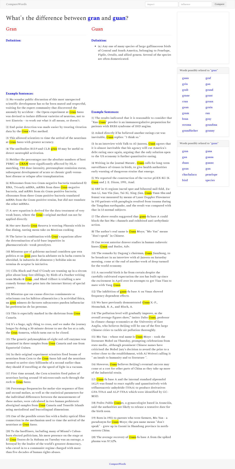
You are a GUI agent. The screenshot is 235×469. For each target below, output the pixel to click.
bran (185, 119)
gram (185, 113)
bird (185, 180)
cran (185, 101)
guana (209, 157)
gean (185, 107)
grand (209, 90)
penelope (211, 174)
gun (208, 168)
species (210, 180)
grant (209, 95)
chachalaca (189, 174)
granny (210, 130)
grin (185, 84)
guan (119, 18)
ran (207, 113)
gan (207, 84)
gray (208, 119)
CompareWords (16, 4)
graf (208, 78)
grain (208, 107)
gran (94, 18)
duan (185, 163)
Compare (219, 4)
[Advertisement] (46, 67)
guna (208, 151)
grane (186, 95)
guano (209, 163)
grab (185, 90)
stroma (186, 125)
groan (209, 101)
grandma (211, 125)
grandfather (190, 130)
